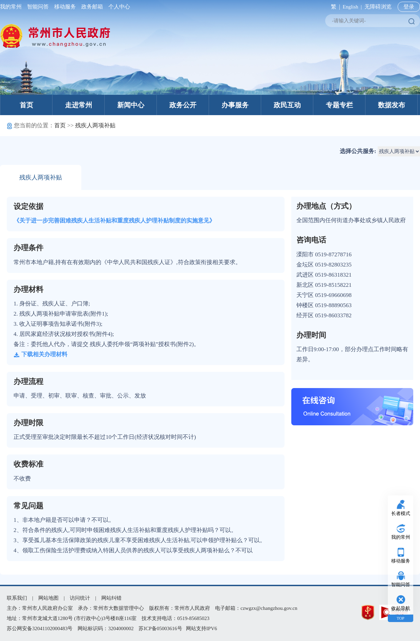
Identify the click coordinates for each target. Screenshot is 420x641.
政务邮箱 (92, 6)
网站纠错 (111, 598)
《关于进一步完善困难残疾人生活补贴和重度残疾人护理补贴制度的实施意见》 (114, 220)
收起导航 (400, 608)
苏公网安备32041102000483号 (39, 628)
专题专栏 (339, 105)
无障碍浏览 (378, 6)
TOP (400, 618)
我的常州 (12, 6)
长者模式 (400, 513)
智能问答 (37, 6)
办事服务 (235, 105)
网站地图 (48, 598)
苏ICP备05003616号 (160, 628)
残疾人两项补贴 (95, 125)
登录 (408, 6)
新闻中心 (130, 105)
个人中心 (118, 6)
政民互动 (287, 105)
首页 (26, 105)
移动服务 (65, 6)
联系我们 (17, 598)
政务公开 (182, 105)
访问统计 (80, 598)
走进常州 (78, 105)
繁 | (334, 6)
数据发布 (391, 105)
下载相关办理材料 (40, 354)
